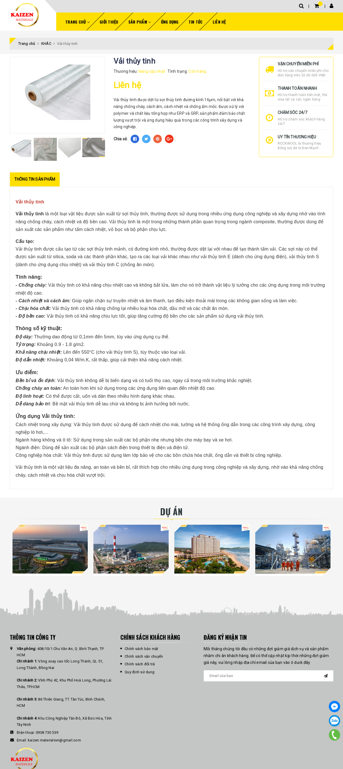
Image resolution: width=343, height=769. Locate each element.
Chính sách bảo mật (141, 649)
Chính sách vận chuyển (144, 656)
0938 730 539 (47, 732)
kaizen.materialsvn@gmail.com (54, 740)
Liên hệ (219, 22)
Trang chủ (77, 22)
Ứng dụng (170, 22)
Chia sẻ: (121, 139)
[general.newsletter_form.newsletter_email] (269, 676)
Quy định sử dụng (139, 672)
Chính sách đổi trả (140, 664)
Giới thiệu (109, 22)
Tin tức (196, 22)
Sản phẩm (139, 22)
